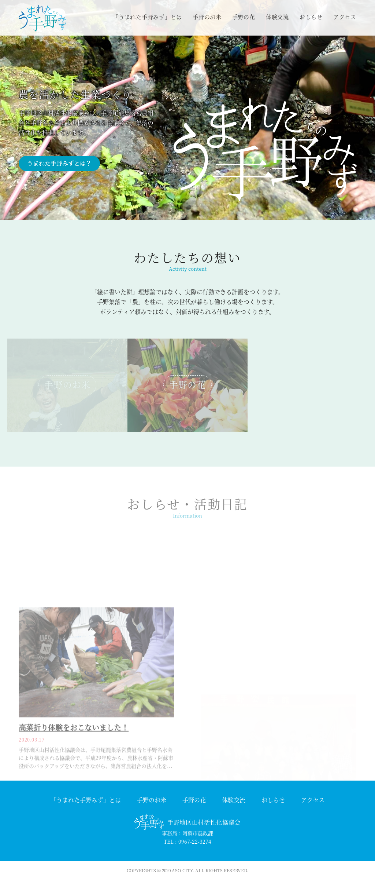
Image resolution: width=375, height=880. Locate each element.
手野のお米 (207, 17)
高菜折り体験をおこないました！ (74, 768)
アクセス (344, 17)
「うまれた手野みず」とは (147, 17)
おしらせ (311, 17)
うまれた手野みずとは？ (59, 163)
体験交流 (277, 17)
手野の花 (243, 17)
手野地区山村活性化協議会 (204, 822)
